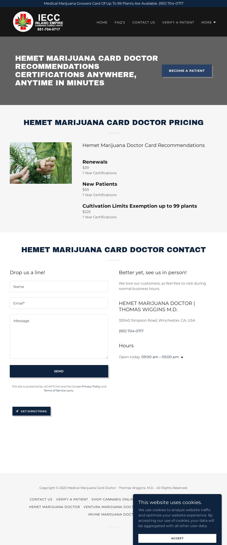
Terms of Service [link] (55, 390)
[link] (37, 22)
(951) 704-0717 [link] (131, 331)
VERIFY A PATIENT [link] (178, 22)
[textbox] (59, 286)
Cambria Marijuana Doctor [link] (170, 507)
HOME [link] (102, 22)
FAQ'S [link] (120, 22)
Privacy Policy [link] (91, 386)
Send (59, 371)
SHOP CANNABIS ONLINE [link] (114, 499)
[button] (208, 22)
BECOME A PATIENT (187, 71)
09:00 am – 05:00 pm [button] (160, 357)
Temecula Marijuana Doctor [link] (168, 499)
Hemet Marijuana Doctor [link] (54, 507)
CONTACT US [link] (143, 22)
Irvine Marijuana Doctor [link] (113, 514)
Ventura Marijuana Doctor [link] (111, 507)
